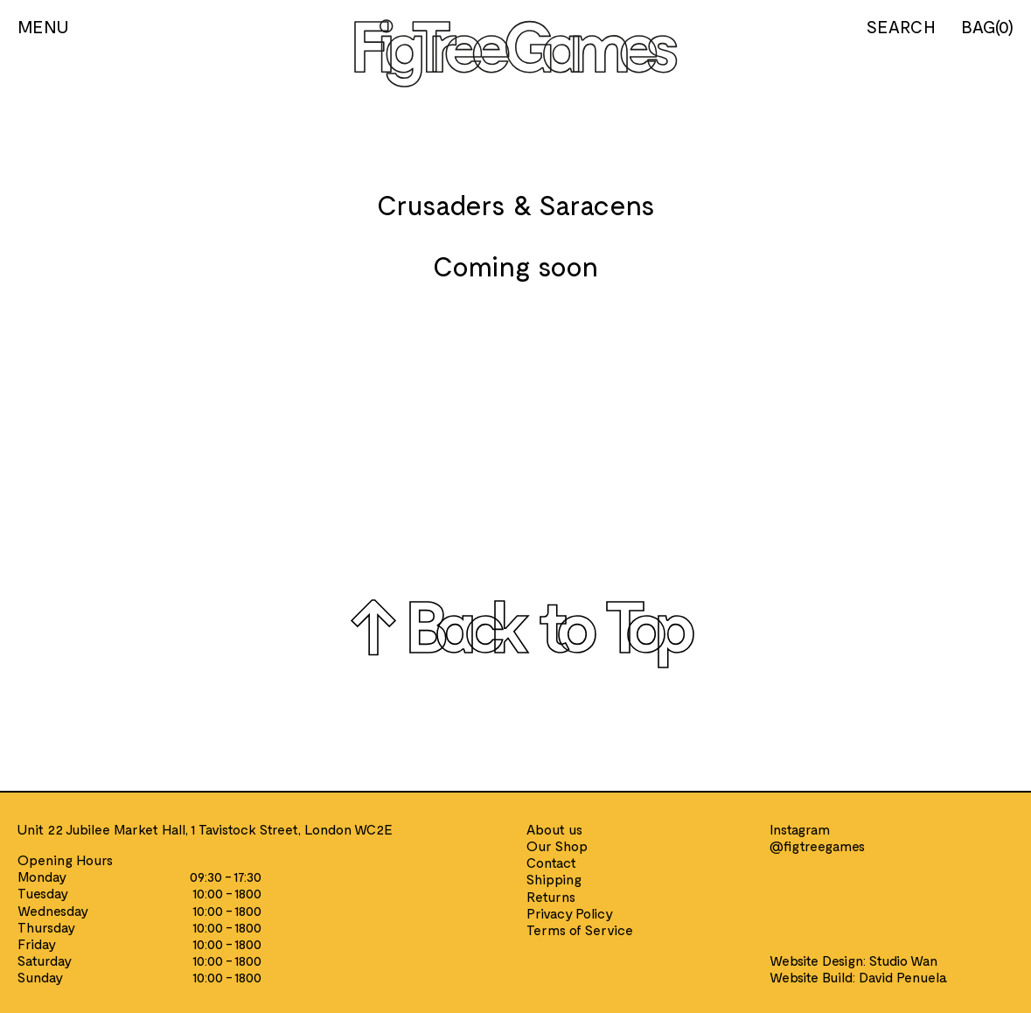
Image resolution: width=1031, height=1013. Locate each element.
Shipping (554, 878)
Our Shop (557, 845)
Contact (551, 862)
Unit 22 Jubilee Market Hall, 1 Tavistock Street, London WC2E (205, 829)
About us (554, 829)
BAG (987, 26)
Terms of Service (579, 929)
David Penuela (903, 976)
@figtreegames (817, 845)
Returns (550, 896)
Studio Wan (903, 960)
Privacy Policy (569, 913)
